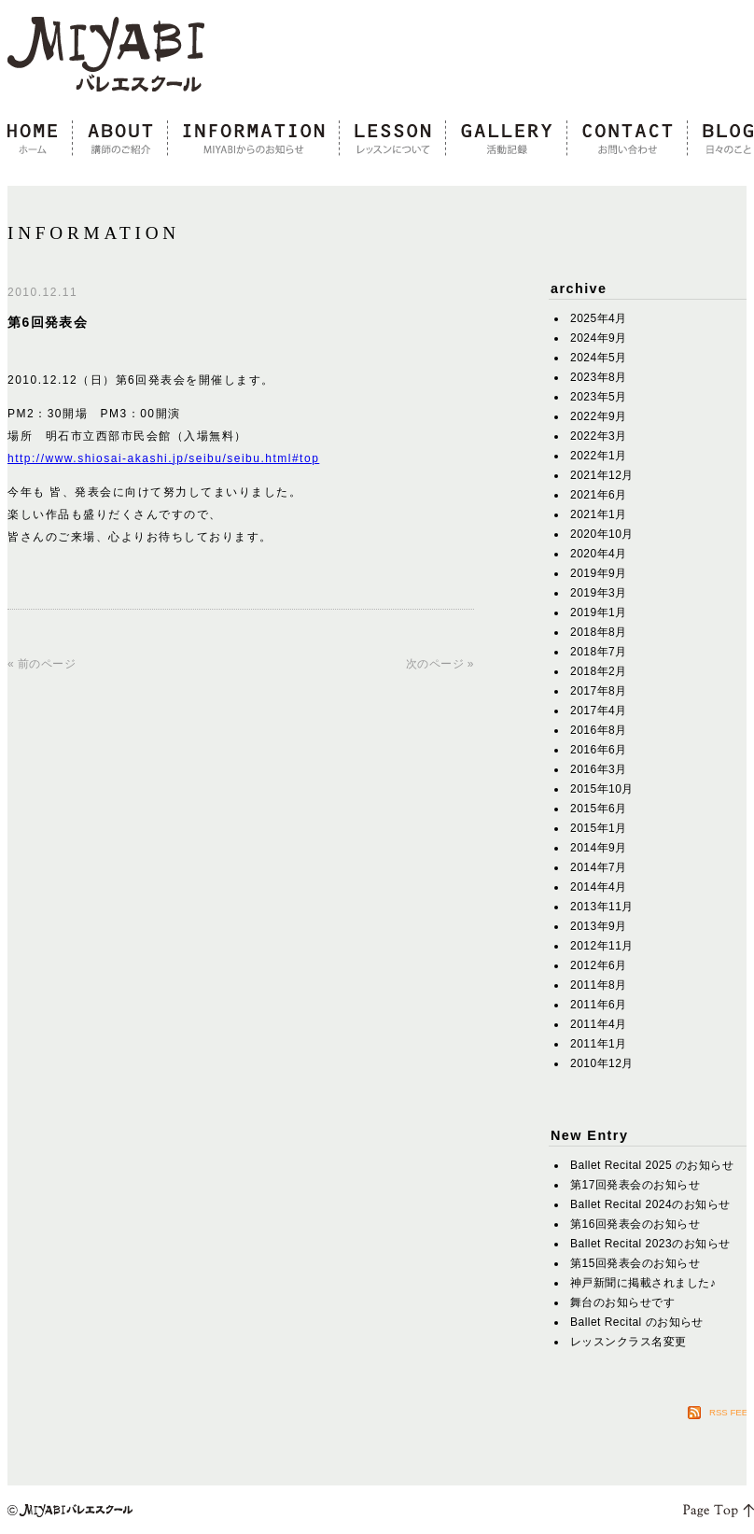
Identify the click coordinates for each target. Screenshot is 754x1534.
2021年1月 (598, 514)
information (254, 139)
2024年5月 (598, 357)
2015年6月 (598, 808)
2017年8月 (598, 690)
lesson (393, 139)
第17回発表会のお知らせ (635, 1184)
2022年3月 (598, 436)
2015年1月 (598, 828)
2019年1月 (598, 612)
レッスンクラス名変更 (628, 1341)
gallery (506, 139)
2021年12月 (602, 475)
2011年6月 (598, 1004)
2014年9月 (598, 847)
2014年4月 (598, 887)
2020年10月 (602, 534)
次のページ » (440, 663)
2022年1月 (598, 455)
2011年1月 (598, 1043)
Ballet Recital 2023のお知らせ (650, 1243)
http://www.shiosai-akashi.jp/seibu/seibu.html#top (163, 458)
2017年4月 (598, 710)
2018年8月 (598, 632)
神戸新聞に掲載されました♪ (643, 1282)
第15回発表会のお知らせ (635, 1263)
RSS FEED (731, 1412)
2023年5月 (598, 396)
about (120, 139)
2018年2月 (598, 671)
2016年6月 (598, 749)
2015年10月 (602, 788)
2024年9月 (598, 338)
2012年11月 (602, 945)
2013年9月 (598, 926)
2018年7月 (598, 651)
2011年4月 (598, 1024)
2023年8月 (598, 377)
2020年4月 (598, 553)
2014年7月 (598, 867)
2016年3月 (598, 769)
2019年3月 (598, 592)
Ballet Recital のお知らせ (637, 1322)
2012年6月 (598, 965)
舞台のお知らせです (622, 1302)
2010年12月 (602, 1063)
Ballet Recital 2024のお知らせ (650, 1204)
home (40, 139)
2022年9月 (598, 416)
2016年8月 (598, 730)
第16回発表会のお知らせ (635, 1224)
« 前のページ (41, 663)
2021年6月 (598, 494)
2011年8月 (598, 985)
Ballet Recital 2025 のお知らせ (651, 1165)
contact (627, 139)
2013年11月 (602, 906)
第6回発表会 (47, 322)
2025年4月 (598, 318)
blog (721, 139)
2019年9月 (598, 573)
